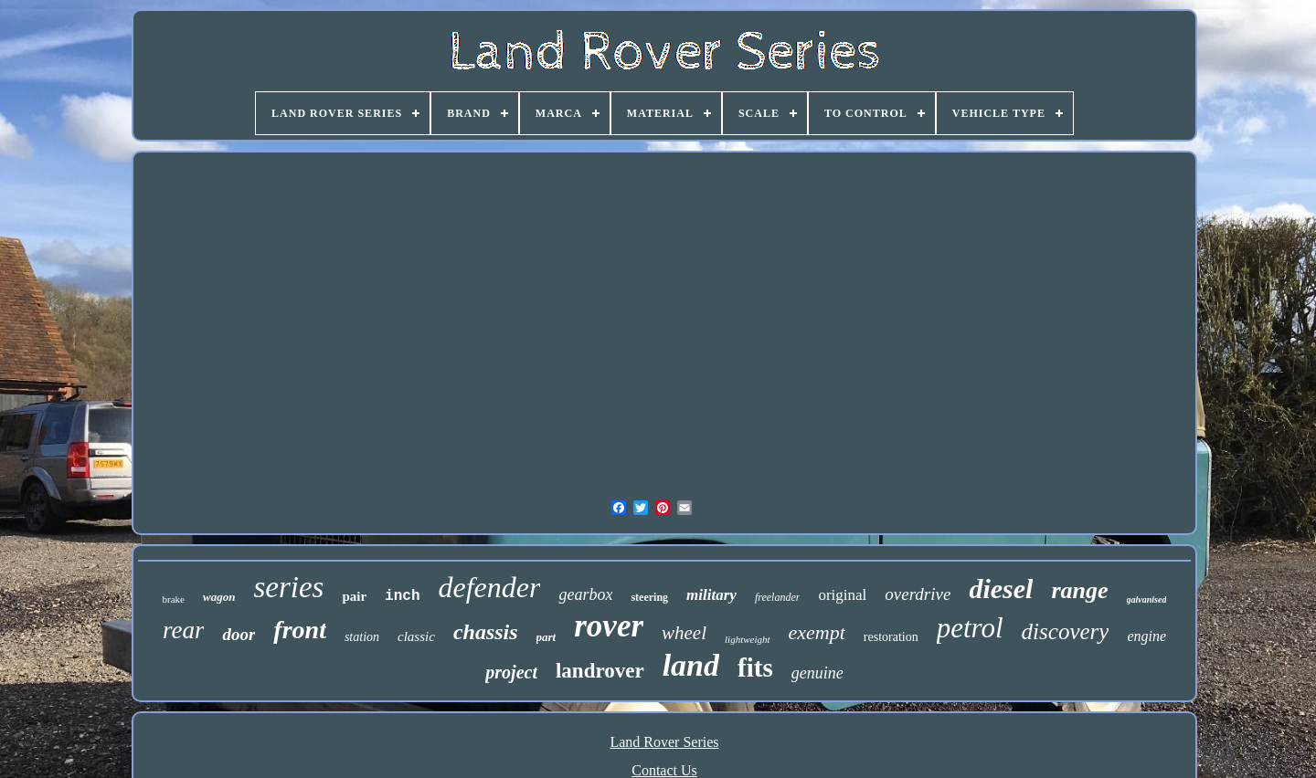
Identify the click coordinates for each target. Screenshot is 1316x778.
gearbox (585, 594)
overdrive (917, 594)
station (362, 637)
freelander (778, 597)
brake (174, 599)
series (288, 587)
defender (490, 587)
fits (755, 667)
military (711, 595)
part (546, 637)
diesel (1001, 588)
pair (354, 596)
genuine (817, 673)
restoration (891, 637)
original (842, 595)
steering (649, 597)
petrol (970, 628)
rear (184, 630)
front (299, 629)
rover (608, 626)
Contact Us (664, 770)
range (1079, 590)
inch (402, 596)
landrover (600, 670)
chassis (485, 632)
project (511, 672)
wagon (219, 597)
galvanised (1147, 599)
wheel (684, 633)
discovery (1065, 631)
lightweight (747, 639)
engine (1146, 636)
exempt (817, 632)
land (691, 665)
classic (416, 636)
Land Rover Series (664, 742)
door (238, 634)
